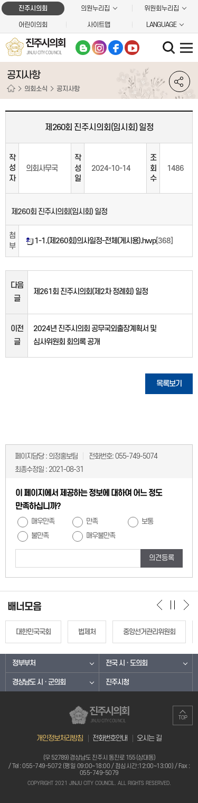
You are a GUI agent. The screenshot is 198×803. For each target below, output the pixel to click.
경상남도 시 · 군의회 (38, 682)
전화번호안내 (109, 738)
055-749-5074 (136, 456)
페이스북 (115, 47)
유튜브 (132, 47)
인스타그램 (99, 47)
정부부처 (23, 663)
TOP (182, 717)
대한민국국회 (33, 632)
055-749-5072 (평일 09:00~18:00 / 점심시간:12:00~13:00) (97, 766)
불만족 (40, 536)
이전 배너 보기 (159, 605)
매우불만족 (100, 536)
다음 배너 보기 (186, 605)
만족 (92, 521)
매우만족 (42, 521)
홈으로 (11, 89)
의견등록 (161, 558)
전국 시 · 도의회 (126, 663)
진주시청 (117, 682)
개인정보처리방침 (59, 738)
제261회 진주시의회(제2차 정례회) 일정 (90, 291)
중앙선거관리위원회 (149, 632)
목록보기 (169, 383)
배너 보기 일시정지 (173, 605)
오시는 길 (149, 738)
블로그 (83, 47)
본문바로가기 (0, 0)
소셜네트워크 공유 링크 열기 (179, 81)
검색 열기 (170, 48)
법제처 (87, 632)
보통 (147, 521)
